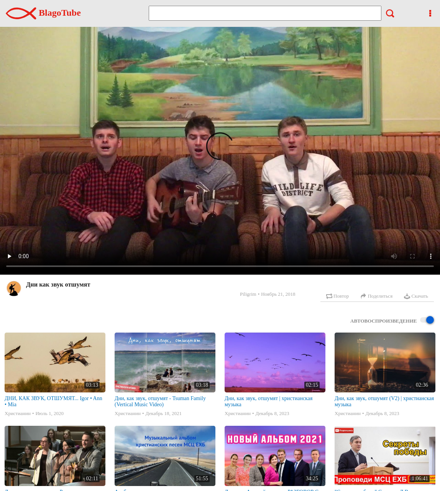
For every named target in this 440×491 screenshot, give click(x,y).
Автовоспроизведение (392, 320)
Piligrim (248, 294)
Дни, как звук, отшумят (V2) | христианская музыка (384, 401)
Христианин (18, 413)
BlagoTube (43, 13)
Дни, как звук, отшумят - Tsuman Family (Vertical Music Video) (160, 401)
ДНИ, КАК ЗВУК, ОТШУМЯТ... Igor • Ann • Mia (53, 401)
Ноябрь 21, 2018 (278, 294)
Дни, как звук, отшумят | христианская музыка (268, 401)
